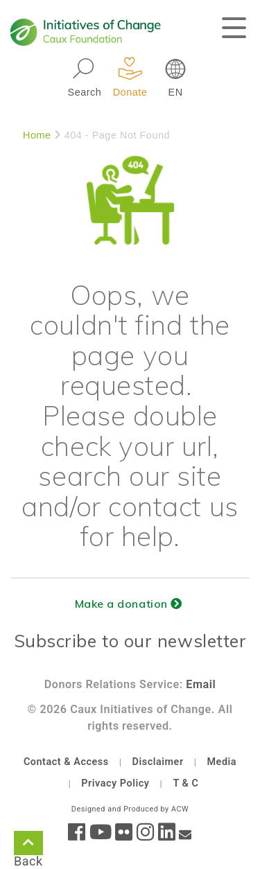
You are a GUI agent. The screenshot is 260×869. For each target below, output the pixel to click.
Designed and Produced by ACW (130, 809)
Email (201, 684)
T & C (185, 783)
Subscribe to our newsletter (130, 640)
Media (221, 762)
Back (28, 845)
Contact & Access (66, 762)
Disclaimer (158, 762)
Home (37, 135)
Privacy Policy (115, 783)
